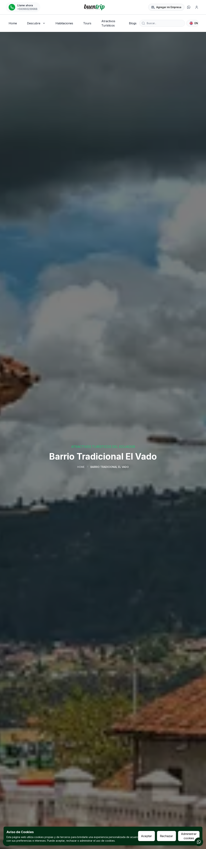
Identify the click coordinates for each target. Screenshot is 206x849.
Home (81, 466)
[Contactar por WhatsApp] (198, 841)
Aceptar (146, 836)
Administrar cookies (189, 836)
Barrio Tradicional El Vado (109, 466)
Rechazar (166, 836)
